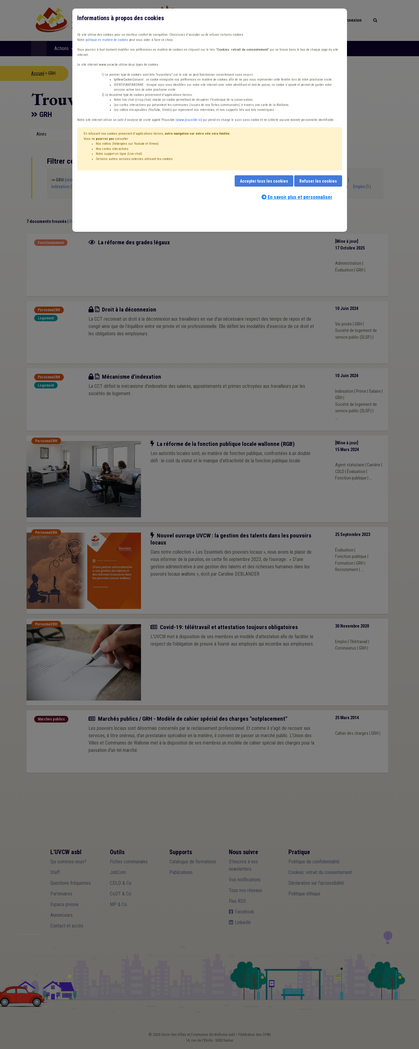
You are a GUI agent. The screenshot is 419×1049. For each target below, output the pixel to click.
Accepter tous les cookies (264, 181)
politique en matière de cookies (106, 40)
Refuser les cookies (318, 181)
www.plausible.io (189, 120)
